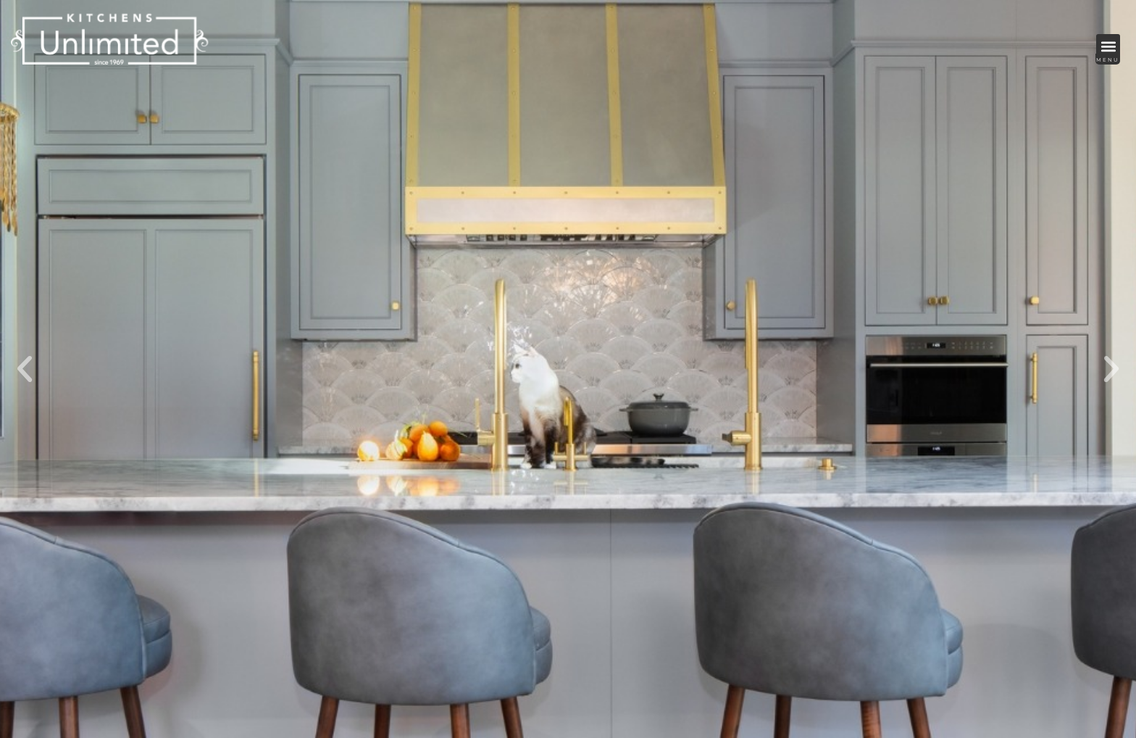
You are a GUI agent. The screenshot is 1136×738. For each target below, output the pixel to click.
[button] (1108, 46)
